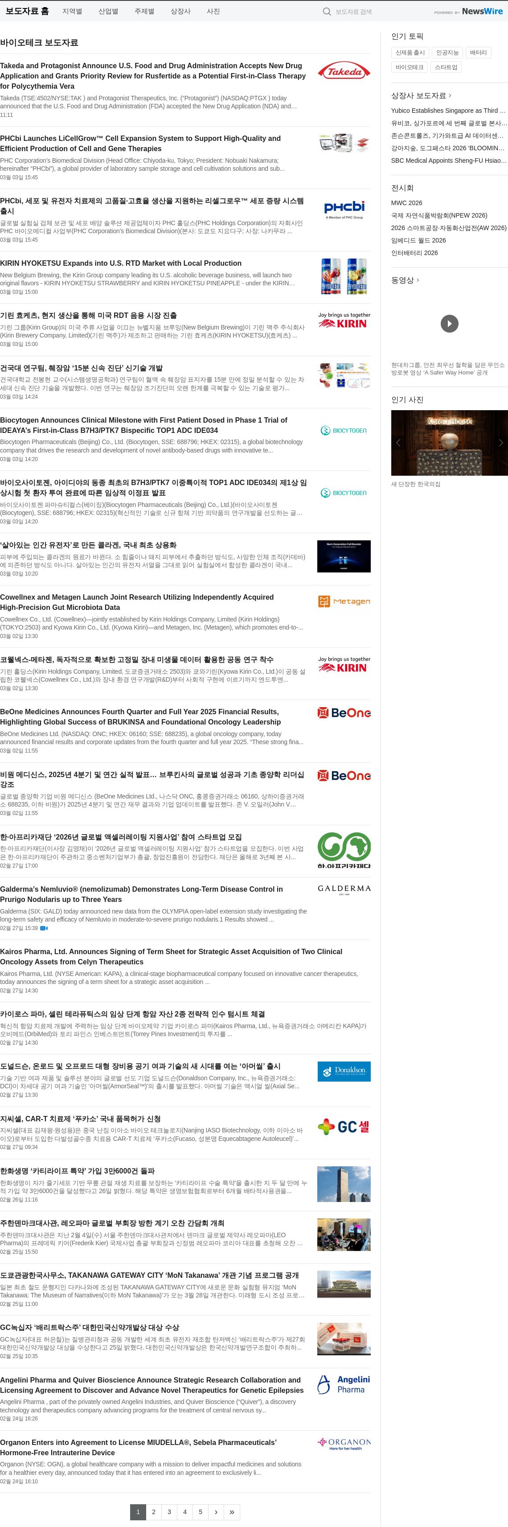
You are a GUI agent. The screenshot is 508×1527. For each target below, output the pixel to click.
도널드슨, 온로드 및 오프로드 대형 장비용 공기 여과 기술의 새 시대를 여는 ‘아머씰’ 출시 (140, 1066)
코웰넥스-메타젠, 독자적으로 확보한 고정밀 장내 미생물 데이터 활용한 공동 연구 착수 (137, 659)
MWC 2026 (406, 202)
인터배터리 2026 (414, 252)
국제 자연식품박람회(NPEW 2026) (439, 215)
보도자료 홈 (27, 11)
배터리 (478, 52)
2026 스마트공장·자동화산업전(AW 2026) (449, 227)
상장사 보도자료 (419, 95)
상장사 (181, 11)
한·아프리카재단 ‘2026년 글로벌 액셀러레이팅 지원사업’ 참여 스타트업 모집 (121, 837)
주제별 (145, 11)
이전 (398, 443)
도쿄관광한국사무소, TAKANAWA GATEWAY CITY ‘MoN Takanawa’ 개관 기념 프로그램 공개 (149, 1275)
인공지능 (447, 52)
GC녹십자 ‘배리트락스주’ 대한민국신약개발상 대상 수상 (89, 1327)
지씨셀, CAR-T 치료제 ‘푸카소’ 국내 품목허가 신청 (80, 1119)
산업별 (108, 11)
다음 (501, 443)
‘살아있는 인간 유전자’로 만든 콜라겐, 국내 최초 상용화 (88, 545)
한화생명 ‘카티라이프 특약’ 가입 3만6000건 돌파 (77, 1171)
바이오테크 (410, 67)
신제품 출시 (410, 52)
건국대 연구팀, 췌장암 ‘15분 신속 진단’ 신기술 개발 (81, 368)
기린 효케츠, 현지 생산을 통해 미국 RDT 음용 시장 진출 (88, 315)
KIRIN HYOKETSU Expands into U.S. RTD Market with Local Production (121, 263)
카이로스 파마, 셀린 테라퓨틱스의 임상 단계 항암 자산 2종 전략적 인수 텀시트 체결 (132, 1014)
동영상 (402, 280)
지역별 (72, 11)
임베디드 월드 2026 (418, 240)
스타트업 (446, 67)
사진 (213, 11)
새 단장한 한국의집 (416, 484)
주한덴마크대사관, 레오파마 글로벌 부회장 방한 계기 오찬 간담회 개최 (112, 1223)
